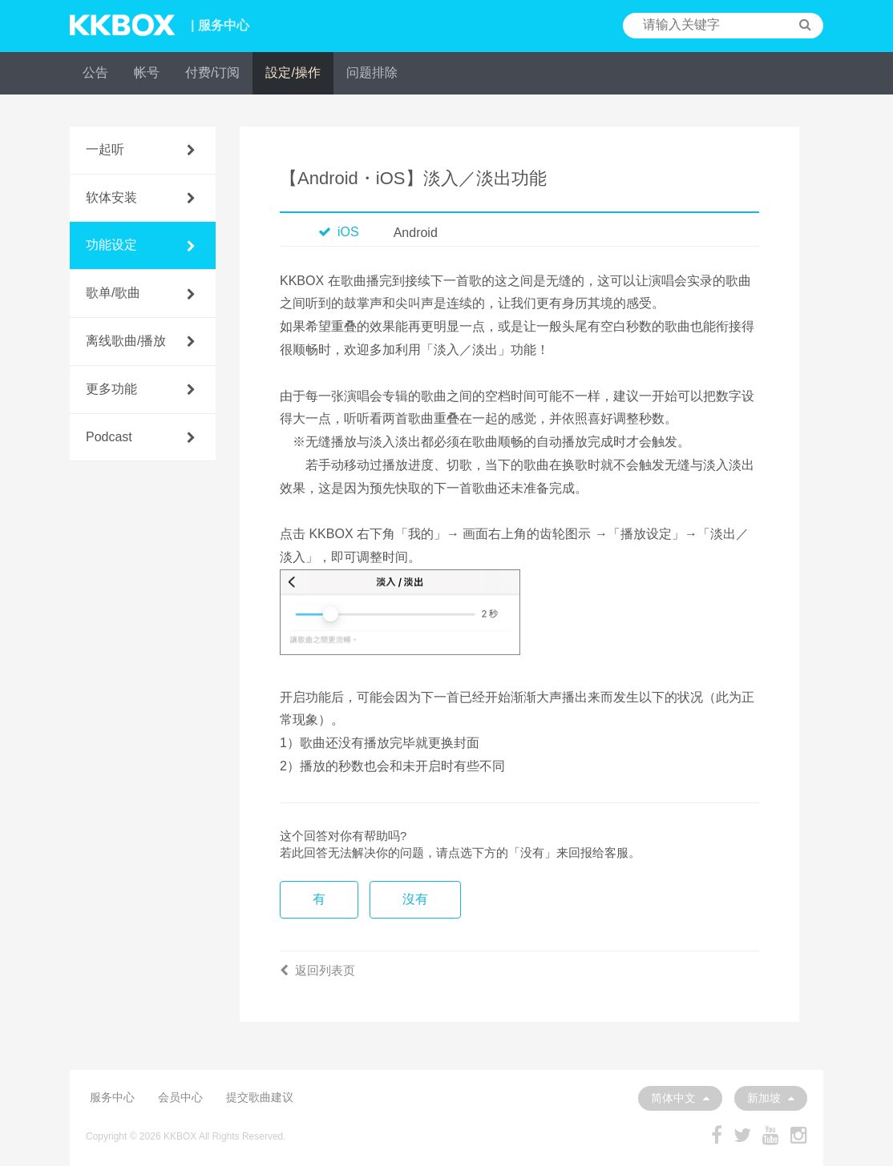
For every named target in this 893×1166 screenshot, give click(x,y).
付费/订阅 (212, 72)
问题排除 (372, 72)
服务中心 (112, 1097)
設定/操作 (292, 72)
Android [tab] (416, 232)
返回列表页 (317, 970)
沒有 (415, 899)
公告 (95, 72)
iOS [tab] (338, 232)
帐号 (147, 72)
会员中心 (180, 1097)
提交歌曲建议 (259, 1097)
